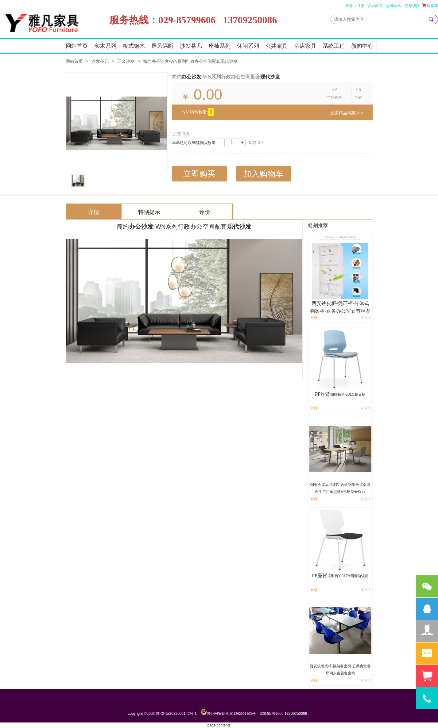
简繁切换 (412, 6)
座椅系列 (219, 46)
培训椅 (332, 576)
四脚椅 (335, 394)
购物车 (430, 5)
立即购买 (199, 173)
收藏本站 (393, 6)
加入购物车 (263, 173)
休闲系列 (248, 46)
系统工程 (334, 46)
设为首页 (374, 6)
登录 (349, 6)
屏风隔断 (162, 46)
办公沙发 (191, 76)
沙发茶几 (191, 46)
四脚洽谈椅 (359, 576)
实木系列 (105, 46)
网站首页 (77, 46)
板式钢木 (134, 46)
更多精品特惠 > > (346, 112)
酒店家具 (305, 46)
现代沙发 (270, 76)
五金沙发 (125, 61)
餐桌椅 (360, 394)
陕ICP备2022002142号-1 (176, 713)
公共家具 (277, 46)
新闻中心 (362, 46)
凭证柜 (345, 303)
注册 (361, 6)
